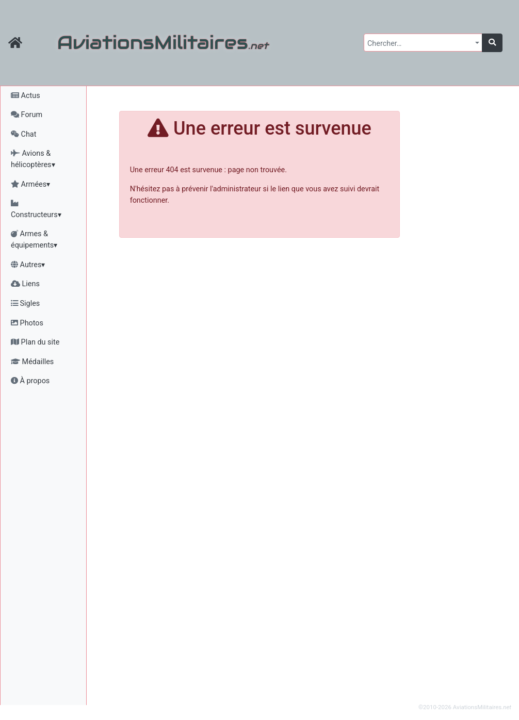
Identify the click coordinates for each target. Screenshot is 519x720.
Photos (27, 323)
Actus (25, 95)
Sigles (25, 303)
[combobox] (423, 43)
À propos (30, 381)
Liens (25, 284)
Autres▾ (28, 264)
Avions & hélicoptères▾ (33, 159)
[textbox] (420, 43)
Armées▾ (30, 184)
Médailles (32, 361)
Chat (23, 134)
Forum (26, 114)
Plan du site (35, 342)
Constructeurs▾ (36, 209)
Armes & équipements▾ (34, 240)
